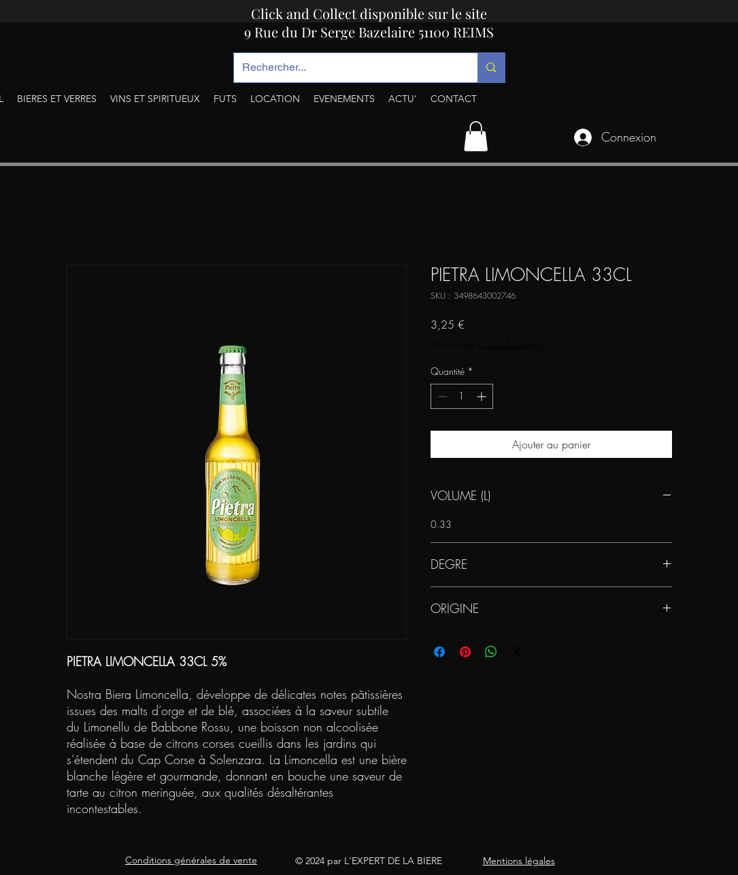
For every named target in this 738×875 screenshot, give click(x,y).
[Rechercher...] (346, 67)
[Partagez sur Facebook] (439, 652)
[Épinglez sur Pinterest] (465, 652)
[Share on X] (517, 652)
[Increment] (482, 396)
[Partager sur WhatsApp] (491, 652)
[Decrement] (441, 396)
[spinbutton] (462, 396)
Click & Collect (512, 343)
